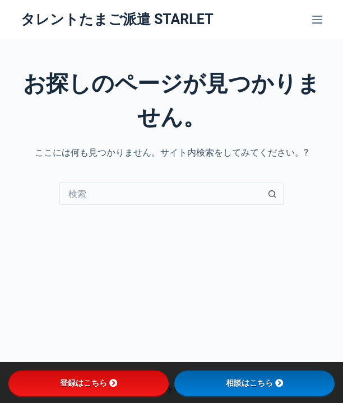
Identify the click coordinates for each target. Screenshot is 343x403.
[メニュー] (317, 20)
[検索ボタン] (272, 193)
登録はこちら (88, 383)
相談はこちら (254, 383)
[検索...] (160, 193)
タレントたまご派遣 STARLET (117, 19)
